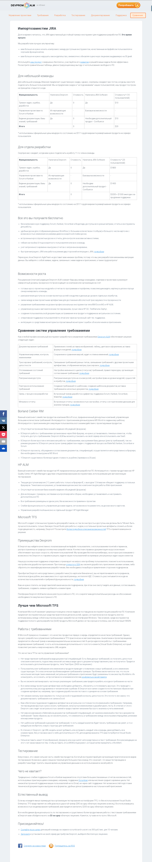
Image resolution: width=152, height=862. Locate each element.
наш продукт (36, 62)
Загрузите (25, 834)
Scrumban (83, 780)
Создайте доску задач (30, 830)
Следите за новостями (35, 846)
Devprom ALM (104, 337)
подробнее (99, 252)
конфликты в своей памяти (94, 677)
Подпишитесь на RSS (65, 846)
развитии (84, 62)
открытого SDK (73, 564)
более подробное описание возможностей (86, 529)
